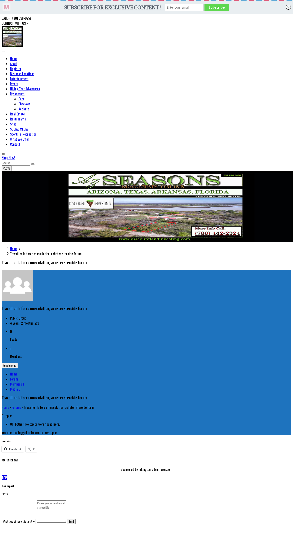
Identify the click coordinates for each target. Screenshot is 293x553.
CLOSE (6, 168)
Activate (23, 108)
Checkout (24, 103)
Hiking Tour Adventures (25, 88)
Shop (13, 124)
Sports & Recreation (23, 134)
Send (71, 521)
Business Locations (22, 73)
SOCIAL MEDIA (19, 129)
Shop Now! (8, 157)
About (13, 63)
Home (13, 58)
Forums (16, 407)
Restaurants (18, 119)
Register (15, 68)
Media (15, 389)
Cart (21, 98)
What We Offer (19, 139)
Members (17, 384)
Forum (14, 379)
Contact (15, 144)
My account (17, 93)
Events (14, 83)
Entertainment (19, 78)
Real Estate (17, 114)
